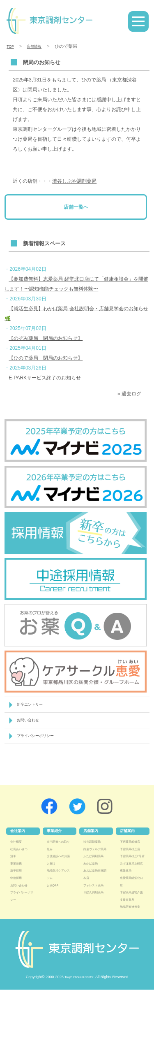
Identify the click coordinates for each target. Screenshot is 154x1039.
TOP (11, 46)
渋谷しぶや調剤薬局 (74, 181)
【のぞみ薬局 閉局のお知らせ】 (46, 338)
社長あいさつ (21, 855)
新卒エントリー (32, 705)
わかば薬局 (92, 883)
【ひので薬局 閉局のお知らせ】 (46, 358)
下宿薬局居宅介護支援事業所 (131, 934)
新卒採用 (17, 876)
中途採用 (17, 883)
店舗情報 (38, 46)
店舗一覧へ (76, 207)
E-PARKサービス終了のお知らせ (45, 378)
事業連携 (17, 869)
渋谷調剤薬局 (94, 847)
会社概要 (17, 847)
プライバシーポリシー (39, 740)
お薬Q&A (54, 891)
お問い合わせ (30, 723)
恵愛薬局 (127, 905)
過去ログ (131, 394)
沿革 (14, 862)
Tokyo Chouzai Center (79, 1026)
